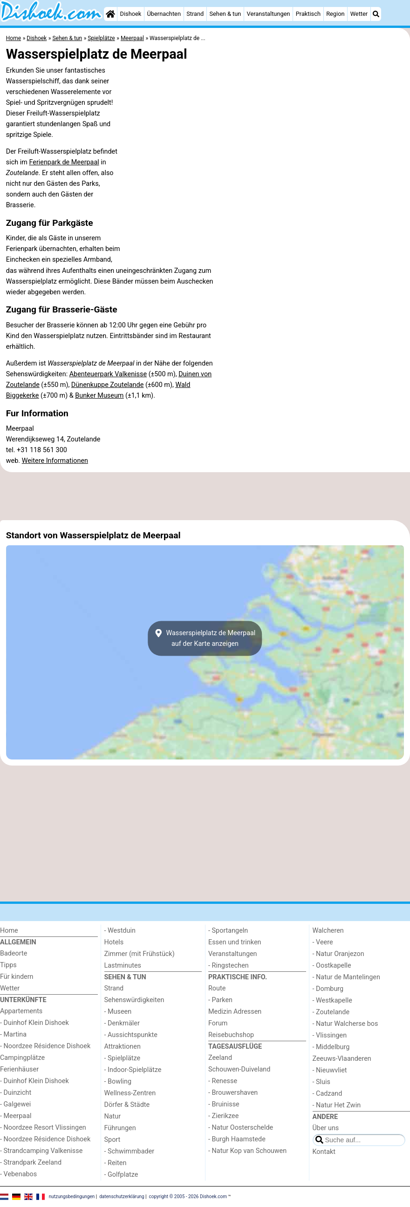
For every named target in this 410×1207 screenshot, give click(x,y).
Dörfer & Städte (127, 1105)
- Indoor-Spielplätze (133, 1070)
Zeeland (220, 1058)
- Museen (118, 1012)
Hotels (114, 942)
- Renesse (222, 1081)
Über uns (326, 1128)
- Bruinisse (223, 1104)
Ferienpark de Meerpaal (64, 162)
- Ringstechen (228, 966)
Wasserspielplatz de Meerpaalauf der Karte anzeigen (205, 638)
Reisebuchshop (231, 1035)
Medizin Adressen (234, 1012)
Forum (217, 1023)
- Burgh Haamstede (237, 1139)
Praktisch (308, 13)
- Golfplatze (121, 1175)
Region (335, 13)
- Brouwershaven (233, 1093)
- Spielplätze (122, 1058)
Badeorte (13, 953)
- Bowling (118, 1081)
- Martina (13, 1034)
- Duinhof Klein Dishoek (34, 1023)
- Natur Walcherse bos (345, 1024)
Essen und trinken (234, 942)
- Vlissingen (330, 1035)
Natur (112, 1116)
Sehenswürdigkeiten (134, 1000)
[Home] (110, 14)
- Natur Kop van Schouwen (247, 1151)
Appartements (21, 1011)
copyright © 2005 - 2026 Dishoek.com (188, 1196)
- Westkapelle (332, 1000)
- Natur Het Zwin (337, 1105)
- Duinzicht (15, 1093)
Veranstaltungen (268, 13)
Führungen (120, 1128)
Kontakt (324, 1152)
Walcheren (328, 931)
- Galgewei (15, 1104)
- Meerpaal (15, 1116)
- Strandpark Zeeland (31, 1162)
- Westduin (120, 931)
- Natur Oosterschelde (240, 1128)
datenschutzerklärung (121, 1196)
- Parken (220, 1000)
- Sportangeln (228, 931)
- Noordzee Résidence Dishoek (45, 1046)
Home (9, 931)
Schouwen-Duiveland (239, 1069)
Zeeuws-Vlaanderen (342, 1059)
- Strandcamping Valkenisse (41, 1151)
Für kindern (17, 977)
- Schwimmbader (129, 1151)
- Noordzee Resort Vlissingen (43, 1128)
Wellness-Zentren (130, 1093)
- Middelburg (331, 1047)
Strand (195, 13)
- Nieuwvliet (330, 1070)
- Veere (323, 942)
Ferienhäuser (19, 1069)
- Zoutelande (331, 1012)
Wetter (359, 13)
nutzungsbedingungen (72, 1196)
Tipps (8, 965)
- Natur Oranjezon (338, 954)
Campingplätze (22, 1058)
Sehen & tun (225, 13)
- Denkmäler (122, 1023)
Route (217, 988)
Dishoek (131, 13)
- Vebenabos (18, 1174)
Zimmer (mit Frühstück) (139, 954)
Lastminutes (122, 966)
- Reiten (115, 1163)
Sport (112, 1140)
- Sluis (321, 1082)
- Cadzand (327, 1094)
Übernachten (164, 13)
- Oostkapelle (332, 966)
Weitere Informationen (55, 461)
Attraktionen (122, 1047)
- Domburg (328, 989)
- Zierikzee (223, 1116)
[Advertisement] (205, 496)
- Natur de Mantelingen (346, 977)
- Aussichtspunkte (130, 1035)
